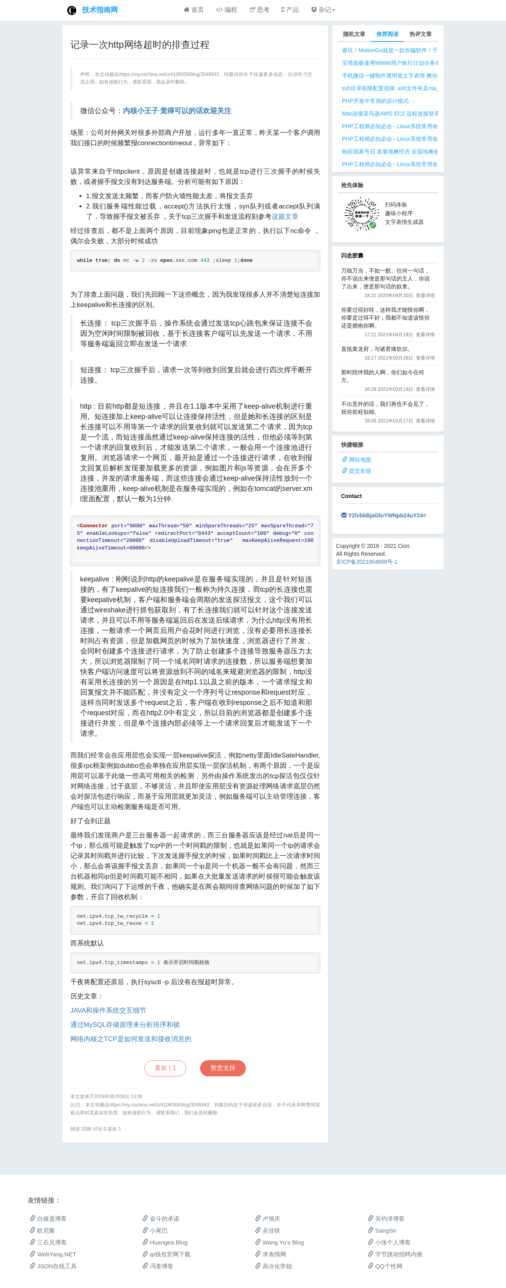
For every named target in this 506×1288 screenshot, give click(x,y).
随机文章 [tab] (354, 34)
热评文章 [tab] (421, 34)
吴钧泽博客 (386, 1218)
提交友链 (360, 471)
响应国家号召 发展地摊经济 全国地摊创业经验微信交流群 (412, 151)
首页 (194, 9)
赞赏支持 (223, 1067)
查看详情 (425, 295)
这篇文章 (285, 216)
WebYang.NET (53, 1254)
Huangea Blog (164, 1242)
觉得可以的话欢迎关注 (195, 111)
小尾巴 (155, 1230)
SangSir (382, 1230)
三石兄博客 (48, 1242)
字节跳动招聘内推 (395, 1254)
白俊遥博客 (48, 1218)
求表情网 (270, 1254)
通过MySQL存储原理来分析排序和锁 (125, 1025)
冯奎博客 (158, 1266)
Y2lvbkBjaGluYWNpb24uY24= (387, 515)
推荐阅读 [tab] (387, 34)
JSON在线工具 (53, 1266)
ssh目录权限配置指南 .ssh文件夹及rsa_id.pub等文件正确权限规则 (423, 88)
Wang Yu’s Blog (279, 1242)
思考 (259, 9)
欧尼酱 (42, 1230)
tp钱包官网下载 (166, 1254)
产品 (289, 9)
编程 (226, 9)
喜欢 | (165, 1067)
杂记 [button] (323, 9)
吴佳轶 (267, 1230)
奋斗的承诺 (160, 1218)
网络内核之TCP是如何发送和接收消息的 (130, 1039)
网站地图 (360, 459)
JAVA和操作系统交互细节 (108, 1010)
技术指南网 (100, 10)
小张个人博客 (389, 1242)
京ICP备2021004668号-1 (367, 562)
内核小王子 (141, 111)
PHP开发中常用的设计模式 (375, 101)
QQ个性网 (385, 1266)
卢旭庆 (267, 1218)
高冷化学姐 (273, 1266)
